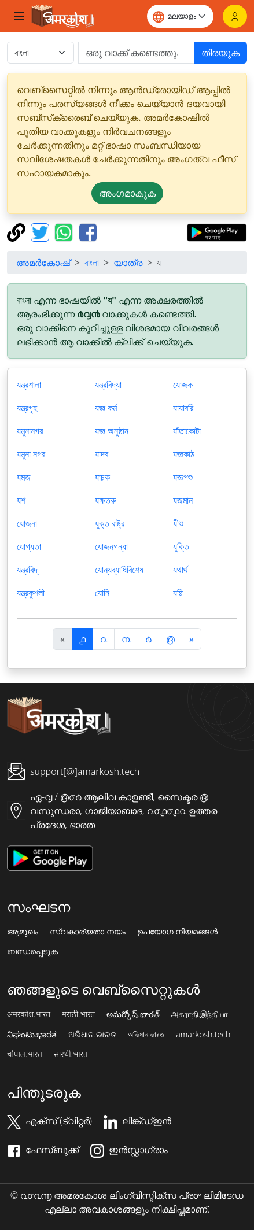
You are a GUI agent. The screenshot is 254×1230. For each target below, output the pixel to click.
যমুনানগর (30, 430)
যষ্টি (178, 592)
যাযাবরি (183, 407)
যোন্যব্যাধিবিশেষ (119, 569)
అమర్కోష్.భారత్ (132, 1014)
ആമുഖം (22, 931)
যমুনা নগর (31, 454)
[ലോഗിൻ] (235, 16)
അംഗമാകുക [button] (127, 193)
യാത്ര (127, 262)
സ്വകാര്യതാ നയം (88, 931)
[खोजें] (136, 53)
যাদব (101, 454)
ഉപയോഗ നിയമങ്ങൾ (177, 931)
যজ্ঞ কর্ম (106, 407)
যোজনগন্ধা (111, 546)
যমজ (24, 477)
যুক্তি (181, 546)
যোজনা (27, 523)
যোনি (102, 592)
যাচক (102, 477)
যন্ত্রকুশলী (31, 592)
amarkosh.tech (203, 1034)
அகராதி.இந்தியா (199, 1014)
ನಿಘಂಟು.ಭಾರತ (32, 1034)
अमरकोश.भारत (28, 1014)
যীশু (178, 523)
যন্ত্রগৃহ (27, 407)
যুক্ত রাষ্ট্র (109, 523)
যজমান (183, 500)
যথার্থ (180, 569)
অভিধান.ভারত (146, 1034)
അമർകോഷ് (43, 262)
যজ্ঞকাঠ (183, 454)
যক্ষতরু (105, 500)
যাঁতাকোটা (187, 430)
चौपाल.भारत (24, 1054)
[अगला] (191, 639)
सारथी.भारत (71, 1054)
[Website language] (180, 16)
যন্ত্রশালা (29, 384)
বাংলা (91, 262)
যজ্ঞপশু (183, 477)
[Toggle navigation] (19, 16)
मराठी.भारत (78, 1014)
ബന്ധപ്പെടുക (32, 951)
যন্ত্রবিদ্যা (108, 384)
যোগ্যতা (29, 546)
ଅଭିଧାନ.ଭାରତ (92, 1034)
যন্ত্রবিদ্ (27, 569)
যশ (21, 500)
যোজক (183, 384)
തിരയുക (220, 52)
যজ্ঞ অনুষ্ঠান (111, 430)
